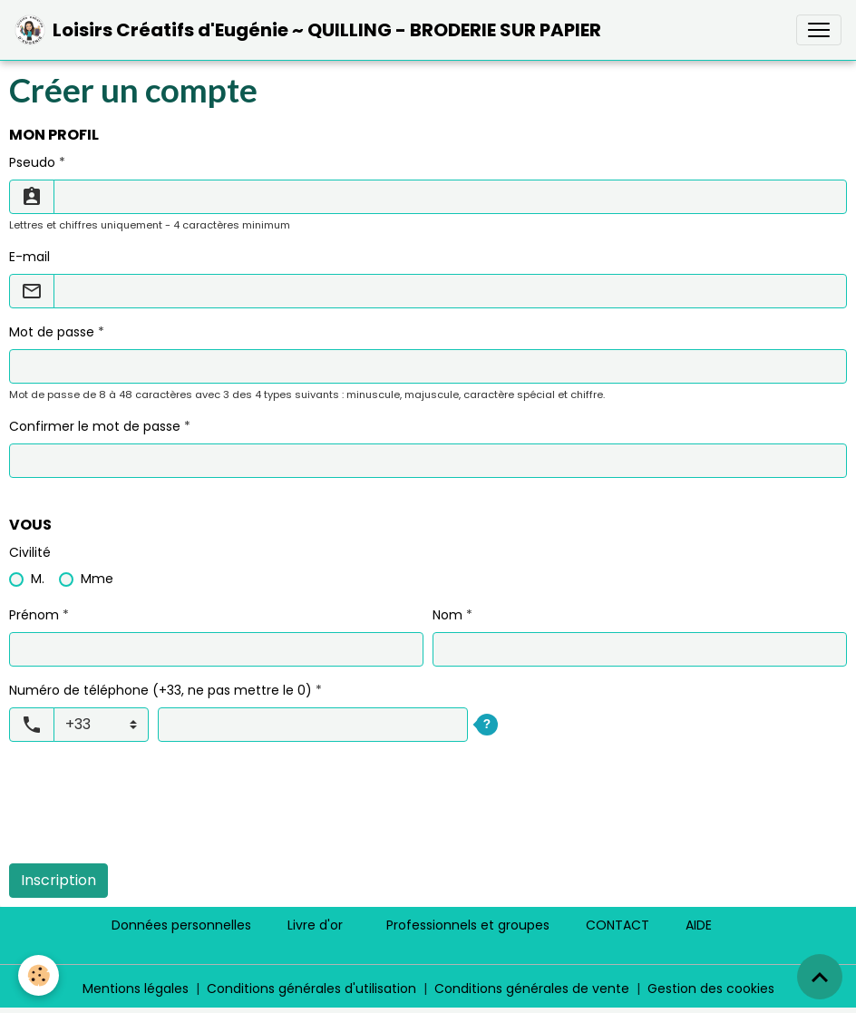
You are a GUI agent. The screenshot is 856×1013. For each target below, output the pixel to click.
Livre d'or (315, 925)
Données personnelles (181, 925)
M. (37, 579)
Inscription (58, 880)
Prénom (34, 615)
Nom (447, 615)
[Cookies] (38, 975)
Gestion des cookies (710, 988)
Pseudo (32, 162)
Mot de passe (51, 332)
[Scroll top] (819, 976)
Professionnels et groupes (468, 925)
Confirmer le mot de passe (94, 426)
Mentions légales (136, 988)
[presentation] (147, 813)
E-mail (29, 257)
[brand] (308, 30)
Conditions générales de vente (531, 988)
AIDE (699, 925)
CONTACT (617, 925)
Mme (97, 579)
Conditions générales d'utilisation (311, 988)
